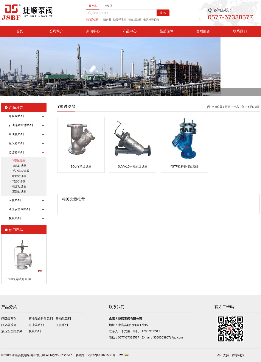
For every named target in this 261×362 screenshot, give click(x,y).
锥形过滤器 (19, 186)
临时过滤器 (19, 176)
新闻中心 (93, 31)
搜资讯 (108, 5)
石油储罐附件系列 (21, 125)
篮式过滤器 (19, 165)
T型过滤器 (18, 181)
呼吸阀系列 (16, 116)
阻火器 (107, 19)
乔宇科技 (238, 355)
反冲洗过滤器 (20, 170)
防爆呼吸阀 (119, 19)
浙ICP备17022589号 (101, 355)
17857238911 (151, 331)
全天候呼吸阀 (151, 19)
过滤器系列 (16, 152)
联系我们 (240, 31)
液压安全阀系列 (19, 209)
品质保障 (166, 31)
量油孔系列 (16, 134)
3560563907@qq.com (168, 337)
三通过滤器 (19, 191)
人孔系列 (15, 200)
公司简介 (56, 31)
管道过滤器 (134, 19)
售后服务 (203, 31)
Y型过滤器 (18, 160)
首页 (19, 31)
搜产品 (93, 5)
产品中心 (130, 31)
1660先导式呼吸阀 (18, 279)
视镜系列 (15, 218)
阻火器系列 (16, 143)
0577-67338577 (128, 337)
